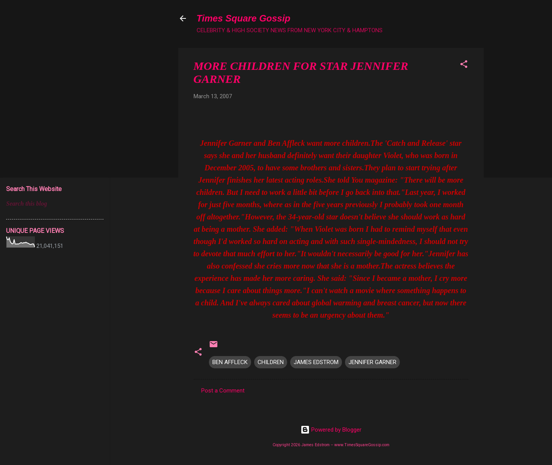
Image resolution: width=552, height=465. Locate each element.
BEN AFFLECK (230, 362)
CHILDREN (271, 362)
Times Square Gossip (244, 18)
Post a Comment (223, 390)
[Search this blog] (55, 204)
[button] (463, 65)
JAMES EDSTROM (316, 362)
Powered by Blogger (331, 429)
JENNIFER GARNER (372, 362)
